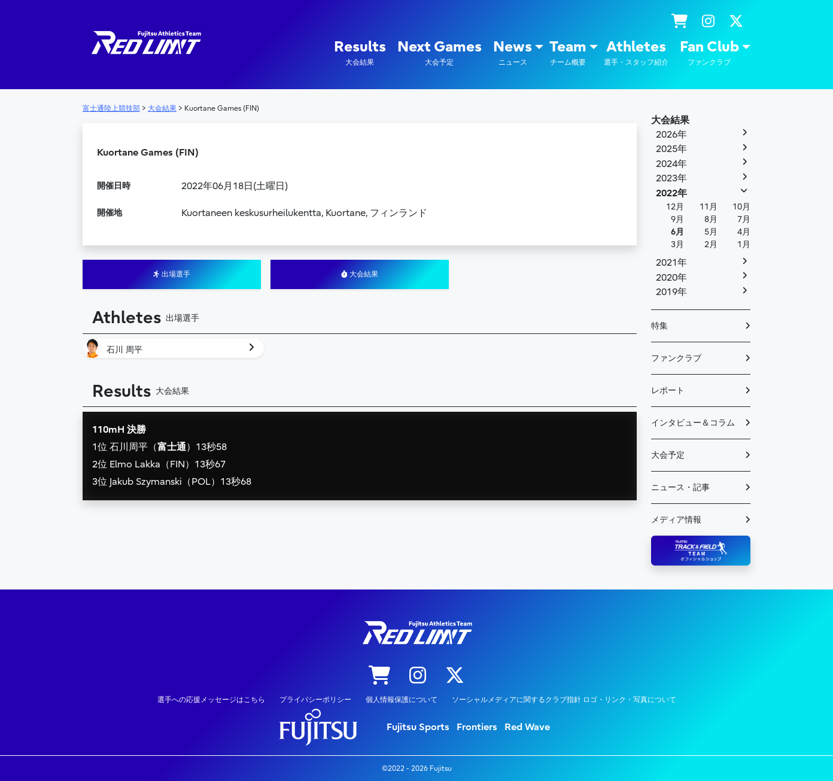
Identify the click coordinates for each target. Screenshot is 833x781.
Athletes (636, 53)
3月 (677, 244)
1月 (743, 244)
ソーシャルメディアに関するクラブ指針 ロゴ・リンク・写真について (564, 699)
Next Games (439, 53)
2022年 (671, 193)
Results (360, 53)
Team (567, 53)
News (512, 53)
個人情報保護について (401, 699)
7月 (743, 219)
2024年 (671, 164)
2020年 (671, 277)
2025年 (671, 149)
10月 (741, 207)
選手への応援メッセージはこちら (211, 699)
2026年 (671, 134)
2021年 (671, 262)
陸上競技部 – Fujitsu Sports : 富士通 (145, 43)
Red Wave (527, 727)
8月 (711, 219)
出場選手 (171, 274)
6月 (677, 232)
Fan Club (709, 53)
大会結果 (359, 274)
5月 (711, 232)
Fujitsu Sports (418, 727)
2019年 (671, 292)
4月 (743, 232)
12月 (675, 207)
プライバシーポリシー (315, 699)
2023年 (671, 178)
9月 (677, 219)
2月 (711, 244)
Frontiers (477, 727)
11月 (709, 207)
